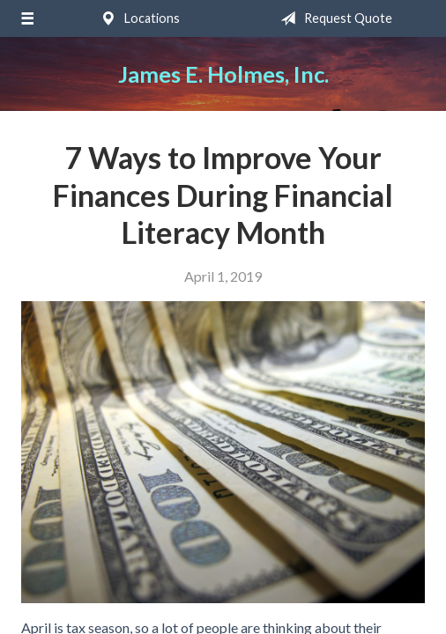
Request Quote (332, 18)
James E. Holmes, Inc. (223, 74)
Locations (136, 18)
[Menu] (27, 18)
